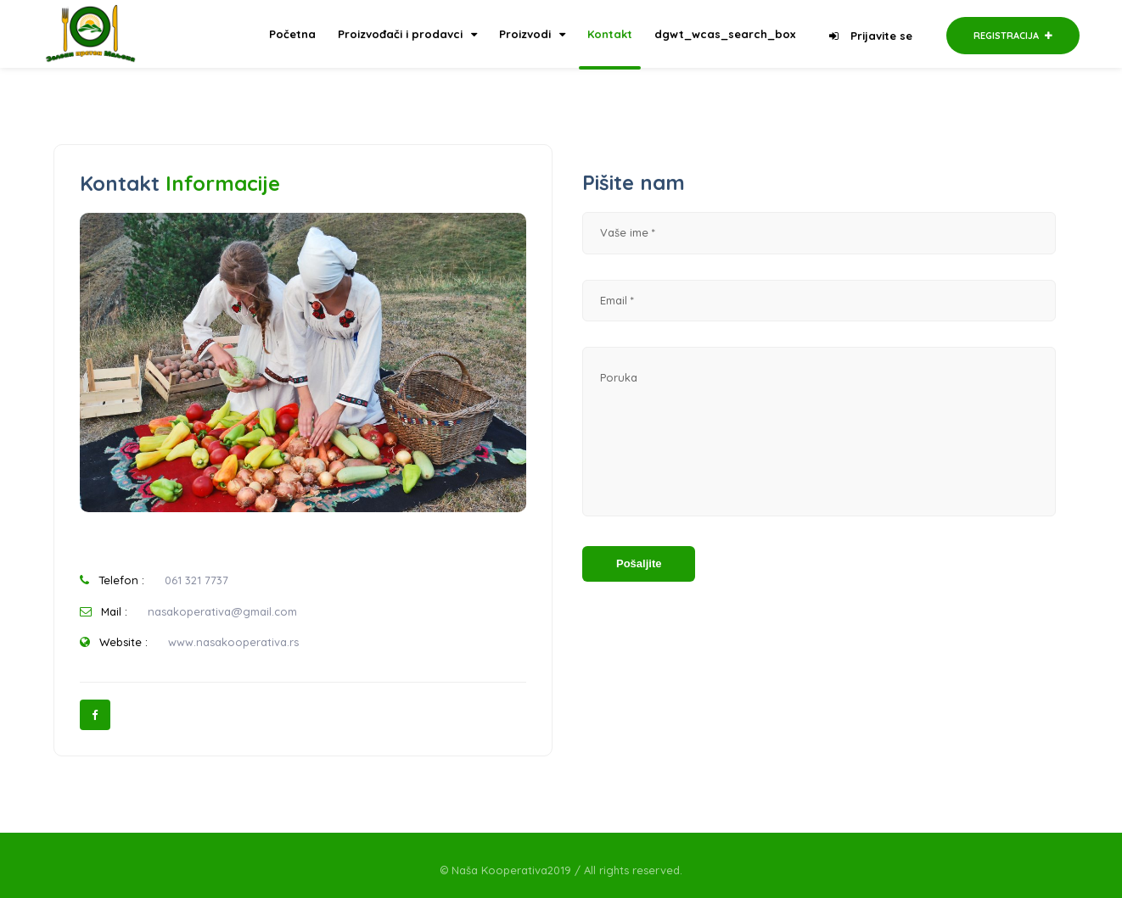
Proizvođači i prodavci (407, 34)
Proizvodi (532, 34)
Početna (292, 34)
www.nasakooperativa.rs (233, 642)
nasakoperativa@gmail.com (222, 611)
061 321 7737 (196, 580)
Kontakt (609, 34)
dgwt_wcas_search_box (724, 34)
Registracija (1012, 36)
